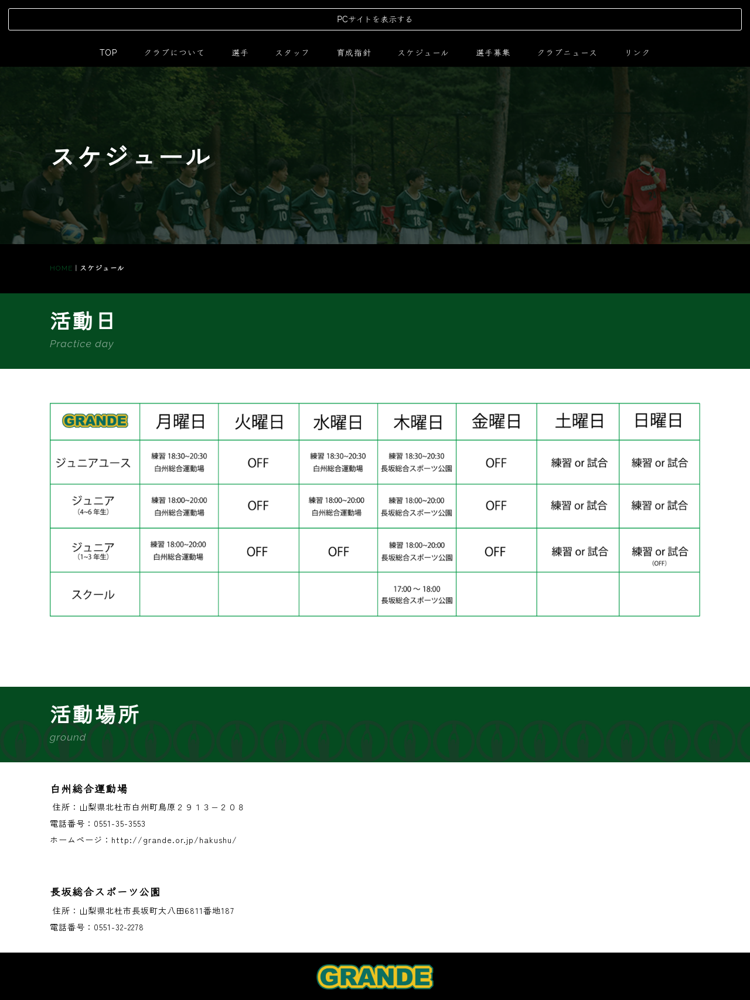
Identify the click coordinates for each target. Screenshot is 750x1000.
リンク (637, 14)
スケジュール (423, 14)
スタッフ (292, 14)
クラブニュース (567, 14)
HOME (61, 229)
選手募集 (493, 14)
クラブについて (174, 14)
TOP (108, 14)
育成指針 (353, 14)
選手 (240, 14)
